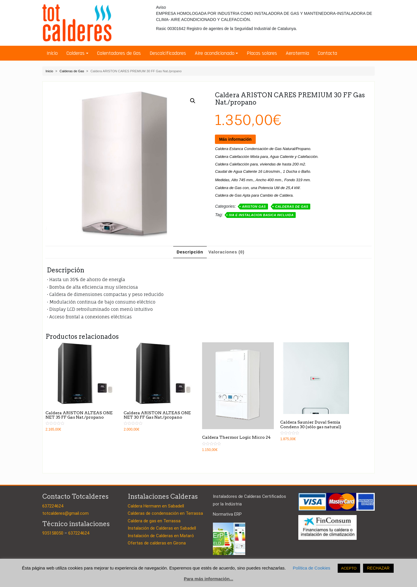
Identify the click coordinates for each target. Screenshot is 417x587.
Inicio (52, 53)
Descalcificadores (168, 53)
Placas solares (262, 53)
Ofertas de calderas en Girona (157, 543)
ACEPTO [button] (349, 568)
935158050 (52, 533)
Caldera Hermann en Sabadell (156, 506)
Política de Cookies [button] (311, 567)
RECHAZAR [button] (378, 568)
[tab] (190, 252)
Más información (235, 139)
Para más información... (208, 578)
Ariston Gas (254, 206)
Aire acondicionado (214, 53)
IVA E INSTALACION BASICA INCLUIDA (261, 215)
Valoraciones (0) (226, 252)
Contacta (327, 53)
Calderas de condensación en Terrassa (165, 513)
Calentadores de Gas (119, 53)
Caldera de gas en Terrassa (154, 520)
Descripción (190, 252)
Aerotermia (297, 53)
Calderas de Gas (71, 71)
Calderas (75, 53)
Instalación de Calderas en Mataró (161, 535)
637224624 (52, 506)
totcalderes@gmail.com (65, 513)
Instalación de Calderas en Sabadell (162, 528)
